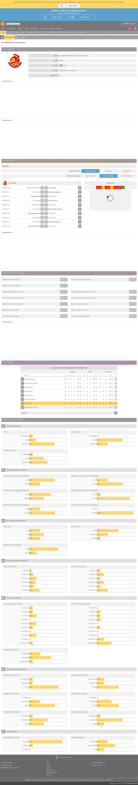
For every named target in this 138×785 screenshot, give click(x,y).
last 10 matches (108, 176)
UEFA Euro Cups (6, 765)
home (3, 29)
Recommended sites (99, 762)
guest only (126, 171)
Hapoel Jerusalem (54, 192)
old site (81, 32)
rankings (30, 32)
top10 (27, 29)
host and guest (90, 171)
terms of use (50, 770)
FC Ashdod (52, 188)
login (75, 32)
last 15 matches (126, 176)
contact (48, 768)
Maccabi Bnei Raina (55, 209)
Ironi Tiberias (52, 200)
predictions (11, 29)
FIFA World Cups (6, 762)
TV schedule (63, 32)
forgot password (51, 773)
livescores (34, 29)
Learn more (72, 6)
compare (10, 32)
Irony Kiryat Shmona (33, 188)
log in (17, 37)
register (24, 37)
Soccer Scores (97, 765)
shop (23, 32)
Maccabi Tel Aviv (34, 226)
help (44, 32)
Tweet (110, 36)
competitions (52, 32)
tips (70, 32)
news (17, 32)
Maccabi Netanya (34, 213)
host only (109, 171)
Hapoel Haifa (35, 196)
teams (3, 32)
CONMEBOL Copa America (10, 768)
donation (38, 32)
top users (43, 29)
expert (20, 29)
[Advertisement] (69, 100)
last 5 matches (90, 176)
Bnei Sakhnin (35, 205)
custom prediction (56, 29)
